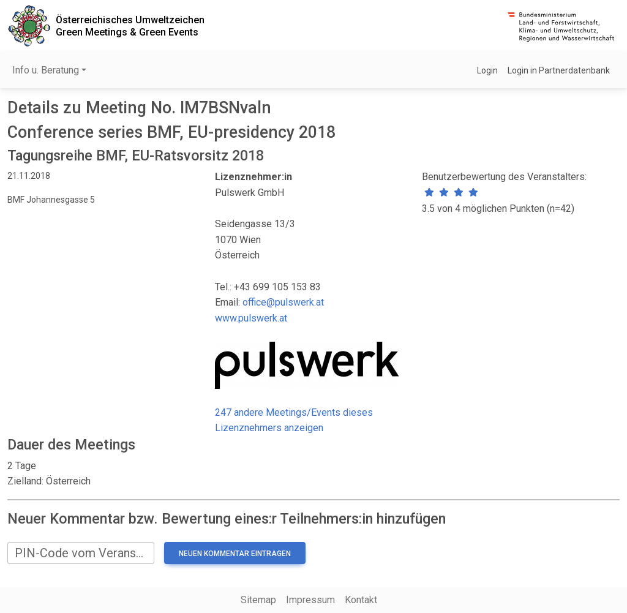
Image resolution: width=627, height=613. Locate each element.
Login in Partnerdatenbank (559, 70)
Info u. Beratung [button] (45, 70)
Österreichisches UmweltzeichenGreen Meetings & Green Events (130, 25)
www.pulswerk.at (251, 318)
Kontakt (361, 600)
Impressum (310, 600)
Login (487, 70)
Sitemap (258, 600)
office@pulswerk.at (283, 302)
